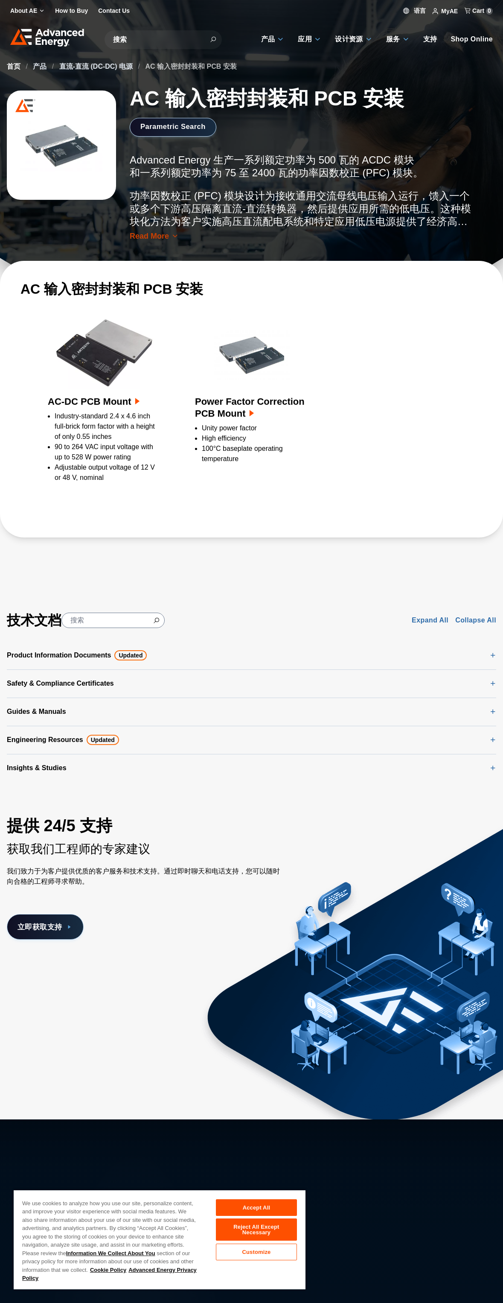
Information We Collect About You (110, 1253)
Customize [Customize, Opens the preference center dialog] (256, 1255)
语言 (414, 10)
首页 (14, 66)
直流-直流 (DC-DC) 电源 (97, 66)
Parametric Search (175, 127)
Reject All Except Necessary (256, 1231)
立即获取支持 (48, 927)
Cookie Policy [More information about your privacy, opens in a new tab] (108, 1270)
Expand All (430, 620)
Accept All (256, 1207)
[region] (159, 1239)
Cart (479, 10)
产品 (40, 66)
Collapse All (475, 620)
